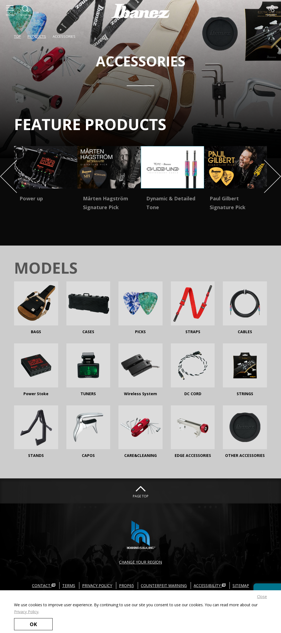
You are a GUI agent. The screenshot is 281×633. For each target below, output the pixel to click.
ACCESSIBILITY (210, 585)
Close (262, 596)
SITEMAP (241, 585)
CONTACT (43, 585)
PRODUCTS (37, 36)
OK (33, 624)
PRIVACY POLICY (97, 585)
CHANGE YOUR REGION (140, 562)
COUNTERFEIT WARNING (164, 585)
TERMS (68, 585)
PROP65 (126, 585)
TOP (17, 36)
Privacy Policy (26, 611)
